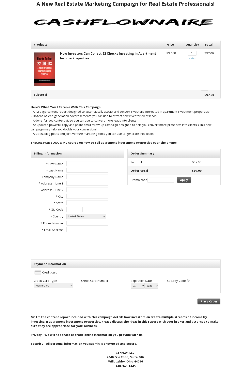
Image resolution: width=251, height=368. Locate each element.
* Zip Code (56, 209)
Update (192, 58)
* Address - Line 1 (51, 183)
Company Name (52, 177)
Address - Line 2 (52, 190)
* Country (56, 216)
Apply (184, 180)
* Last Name (54, 170)
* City (59, 196)
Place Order (209, 301)
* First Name (54, 164)
